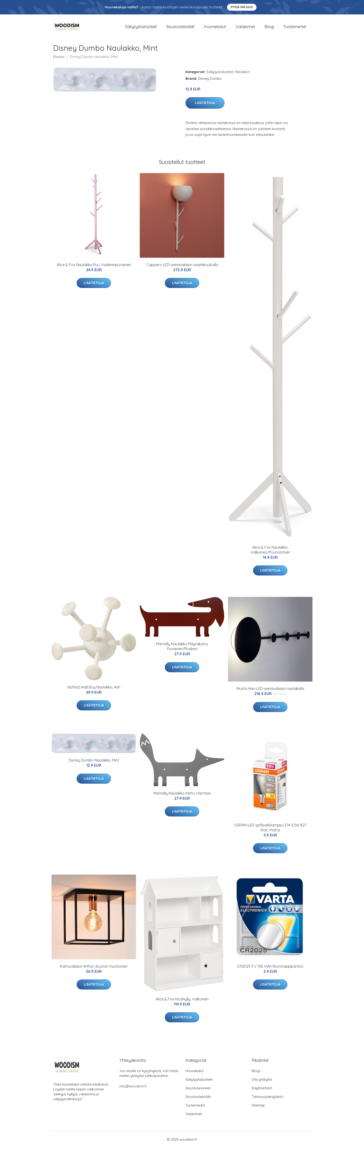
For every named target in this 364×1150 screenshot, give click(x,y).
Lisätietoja (205, 105)
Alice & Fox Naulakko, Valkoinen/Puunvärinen (270, 552)
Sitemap (258, 1108)
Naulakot (242, 74)
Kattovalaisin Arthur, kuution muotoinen (93, 968)
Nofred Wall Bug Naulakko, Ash (94, 689)
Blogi (269, 27)
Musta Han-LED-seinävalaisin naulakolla (270, 691)
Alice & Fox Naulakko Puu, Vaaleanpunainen (94, 267)
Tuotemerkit (294, 27)
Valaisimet (245, 27)
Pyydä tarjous (242, 7)
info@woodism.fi (132, 1088)
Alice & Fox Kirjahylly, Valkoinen (182, 1001)
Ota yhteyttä (262, 1082)
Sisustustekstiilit (180, 27)
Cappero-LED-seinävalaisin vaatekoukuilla (182, 267)
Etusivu (58, 59)
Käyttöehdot (262, 1090)
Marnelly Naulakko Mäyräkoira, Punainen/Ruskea (182, 649)
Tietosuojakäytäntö (267, 1099)
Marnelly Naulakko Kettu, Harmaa (182, 795)
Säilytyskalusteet (141, 27)
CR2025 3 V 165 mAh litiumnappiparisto (270, 968)
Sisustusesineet (198, 1090)
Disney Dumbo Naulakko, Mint (94, 762)
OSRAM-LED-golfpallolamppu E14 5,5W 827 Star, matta (270, 830)
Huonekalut (215, 27)
